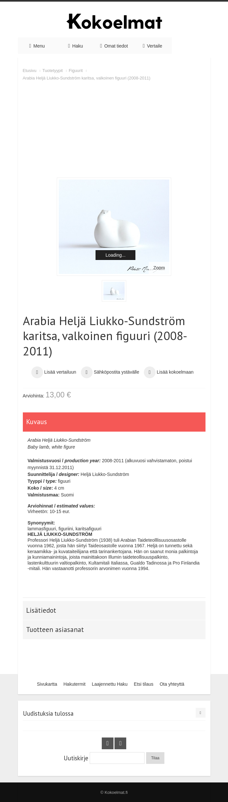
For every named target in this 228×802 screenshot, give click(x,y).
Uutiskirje (76, 758)
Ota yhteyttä (172, 684)
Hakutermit (74, 684)
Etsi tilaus (143, 684)
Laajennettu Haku (110, 684)
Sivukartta (47, 684)
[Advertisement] (114, 130)
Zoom (159, 267)
